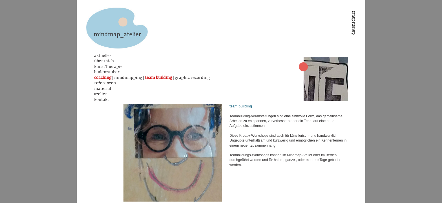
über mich (104, 61)
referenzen (105, 83)
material (102, 88)
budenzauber (107, 72)
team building (158, 77)
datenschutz (353, 23)
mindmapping (128, 77)
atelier (100, 94)
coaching (102, 77)
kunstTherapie (108, 66)
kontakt (101, 99)
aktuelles (103, 55)
